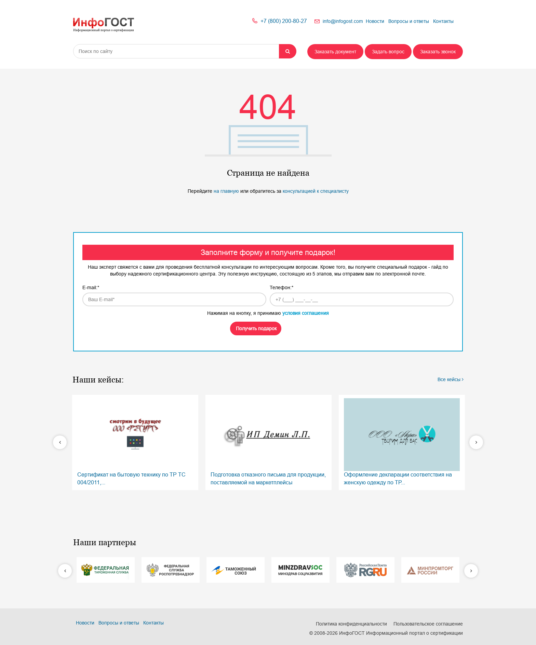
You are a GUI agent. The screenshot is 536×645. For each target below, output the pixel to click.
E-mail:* (90, 287)
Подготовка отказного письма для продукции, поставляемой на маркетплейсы (268, 441)
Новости (375, 21)
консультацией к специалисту (316, 191)
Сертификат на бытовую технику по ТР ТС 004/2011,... (135, 441)
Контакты (443, 21)
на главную (227, 191)
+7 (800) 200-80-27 (283, 21)
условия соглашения (305, 313)
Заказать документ (335, 51)
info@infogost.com (343, 21)
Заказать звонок (438, 51)
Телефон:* (281, 287)
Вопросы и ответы (408, 21)
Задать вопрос (388, 51)
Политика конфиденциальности (351, 624)
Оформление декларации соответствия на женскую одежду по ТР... (402, 441)
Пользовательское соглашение (428, 624)
